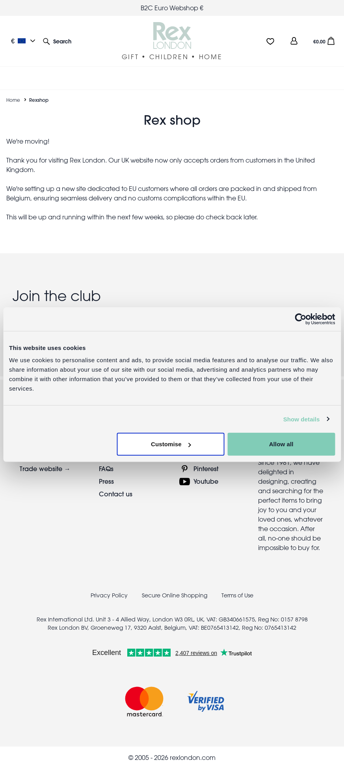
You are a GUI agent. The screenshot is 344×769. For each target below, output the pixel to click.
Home (13, 100)
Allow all (281, 444)
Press (106, 481)
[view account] (294, 41)
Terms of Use (237, 595)
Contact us (115, 494)
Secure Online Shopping (175, 595)
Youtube (205, 481)
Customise (171, 444)
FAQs (106, 468)
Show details (301, 418)
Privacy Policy (109, 595)
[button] (57, 41)
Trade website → (45, 468)
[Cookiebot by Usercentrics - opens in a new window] (300, 319)
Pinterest (205, 468)
